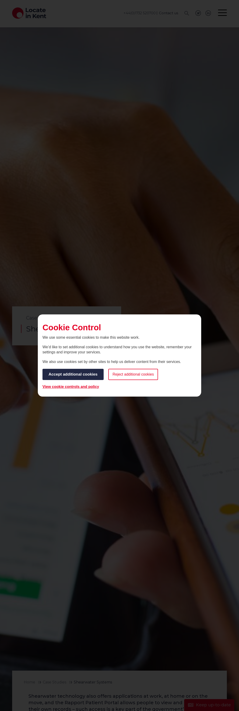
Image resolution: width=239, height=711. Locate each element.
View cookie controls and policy (70, 387)
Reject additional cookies (133, 374)
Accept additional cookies (73, 374)
